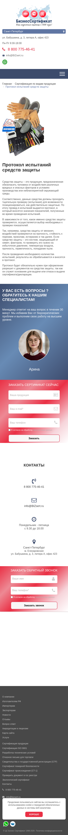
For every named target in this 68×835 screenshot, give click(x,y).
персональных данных (42, 430)
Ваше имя (18, 578)
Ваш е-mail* (16, 409)
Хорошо (34, 814)
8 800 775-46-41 (34, 486)
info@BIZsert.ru (12, 55)
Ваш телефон (18, 422)
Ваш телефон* (20, 590)
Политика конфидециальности (49, 831)
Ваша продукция (19, 395)
